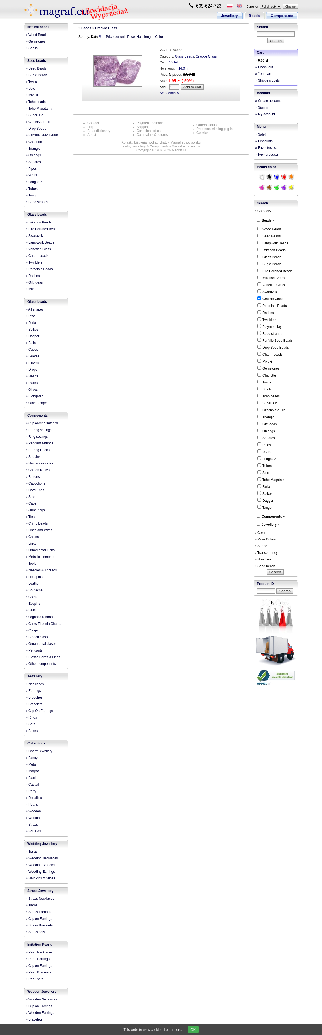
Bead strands (269, 333)
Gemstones (268, 368)
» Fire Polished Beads (42, 229)
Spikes (264, 493)
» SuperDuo (34, 115)
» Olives (32, 390)
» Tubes (32, 189)
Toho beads (268, 396)
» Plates (32, 383)
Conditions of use (150, 131)
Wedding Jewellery (42, 844)
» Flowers (33, 363)
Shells (264, 389)
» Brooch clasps (37, 637)
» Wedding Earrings (40, 872)
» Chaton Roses (38, 470)
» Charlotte (34, 142)
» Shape (261, 546)
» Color (260, 533)
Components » (273, 516)
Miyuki (264, 361)
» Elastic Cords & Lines (43, 657)
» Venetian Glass (38, 249)
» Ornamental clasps (41, 644)
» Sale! (260, 134)
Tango (264, 507)
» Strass (32, 825)
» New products (266, 154)
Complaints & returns (152, 135)
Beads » (268, 220)
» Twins (31, 82)
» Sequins (33, 457)
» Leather (33, 584)
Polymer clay (269, 326)
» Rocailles (34, 798)
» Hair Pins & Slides (40, 878)
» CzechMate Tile (38, 122)
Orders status (206, 125)
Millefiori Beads (271, 278)
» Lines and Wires (39, 530)
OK (193, 1029)
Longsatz (266, 458)
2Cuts (264, 451)
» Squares (33, 162)
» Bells (31, 610)
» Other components (41, 664)
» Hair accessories (39, 463)
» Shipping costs (267, 80)
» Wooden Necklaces (41, 999)
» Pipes (31, 169)
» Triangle (33, 149)
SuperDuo (267, 403)
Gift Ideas (267, 424)
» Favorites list (266, 148)
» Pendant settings (39, 443)
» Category (263, 211)
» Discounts (264, 141)
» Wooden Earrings (40, 1013)
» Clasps (32, 630)
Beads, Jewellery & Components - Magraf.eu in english (160, 146)
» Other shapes (37, 403)
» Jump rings (35, 510)
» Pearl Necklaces (39, 952)
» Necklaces (35, 684)
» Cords (31, 597)
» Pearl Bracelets (38, 972)
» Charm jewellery (39, 751)
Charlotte (266, 375)
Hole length (145, 37)
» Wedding (33, 818)
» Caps (31, 503)
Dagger (265, 500)
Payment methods (150, 123)
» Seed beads (265, 566)
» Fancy (32, 758)
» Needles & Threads (41, 570)
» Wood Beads (37, 35)
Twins (264, 382)
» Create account (268, 101)
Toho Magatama (271, 479)
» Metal (31, 764)
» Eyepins (33, 604)
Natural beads (38, 27)
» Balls (31, 343)
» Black (31, 778)
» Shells (32, 48)
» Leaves (32, 356)
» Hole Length (265, 559)
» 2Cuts (31, 175)
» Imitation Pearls (38, 222)
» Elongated (34, 396)
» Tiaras (32, 852)
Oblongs (266, 431)
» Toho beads (36, 102)
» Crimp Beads (37, 523)
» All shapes (35, 309)
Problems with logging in (214, 129)
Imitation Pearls (39, 945)
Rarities (265, 312)
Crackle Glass (106, 28)
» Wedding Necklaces (42, 858)
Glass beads (37, 215)
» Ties (30, 517)
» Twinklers (34, 262)
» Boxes (32, 731)
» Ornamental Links (40, 550)
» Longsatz (34, 182)
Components (282, 16)
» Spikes (32, 329)
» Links (31, 543)
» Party (31, 791)
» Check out (264, 67)
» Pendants (34, 650)
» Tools (31, 564)
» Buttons (33, 477)
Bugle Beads (269, 264)
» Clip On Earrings (39, 711)
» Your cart (263, 74)
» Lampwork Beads (40, 242)
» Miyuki (32, 95)
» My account (265, 114)
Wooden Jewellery (41, 992)
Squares (266, 438)
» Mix (30, 289)
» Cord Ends (35, 490)
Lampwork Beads (272, 243)
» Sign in (261, 107)
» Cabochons (35, 483)
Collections (36, 743)
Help (90, 127)
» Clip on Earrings (39, 919)
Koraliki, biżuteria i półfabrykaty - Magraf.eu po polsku (161, 142)
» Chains (32, 537)
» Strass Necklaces (40, 899)
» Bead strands (37, 202)
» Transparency (266, 553)
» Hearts (32, 376)
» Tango (32, 195)
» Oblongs (33, 155)
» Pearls (32, 805)
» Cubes (32, 349)
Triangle (265, 417)
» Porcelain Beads (39, 269)
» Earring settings (38, 430)
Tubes (264, 465)
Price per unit (116, 37)
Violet (173, 62)
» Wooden (33, 811)
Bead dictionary (98, 131)
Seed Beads (269, 236)
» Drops (31, 370)
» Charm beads (37, 256)
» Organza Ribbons (40, 617)
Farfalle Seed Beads (275, 340)
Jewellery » (270, 525)
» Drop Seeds (36, 129)
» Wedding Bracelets (41, 865)
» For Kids (33, 831)
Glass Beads (184, 56)
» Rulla (31, 323)
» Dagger (32, 336)
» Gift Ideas (34, 282)
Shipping (143, 127)
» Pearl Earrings (38, 959)
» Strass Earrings (38, 912)
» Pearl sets (34, 979)
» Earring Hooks (38, 450)
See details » (169, 93)
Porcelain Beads (272, 305)
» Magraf (32, 771)
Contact (93, 123)
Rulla (263, 486)
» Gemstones (35, 41)
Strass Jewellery (40, 891)
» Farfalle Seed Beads (42, 135)
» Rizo (30, 316)
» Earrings (33, 691)
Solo (263, 472)
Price (131, 37)
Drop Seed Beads (273, 347)
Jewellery (229, 16)
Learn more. (173, 1030)
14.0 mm (184, 68)
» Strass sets (35, 932)
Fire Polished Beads (274, 271)
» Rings (31, 717)
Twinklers (266, 319)
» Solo (30, 88)
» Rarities (33, 276)
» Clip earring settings (42, 423)
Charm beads (269, 354)
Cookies (202, 133)
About (91, 135)
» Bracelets (34, 704)
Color (159, 37)
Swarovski (267, 291)
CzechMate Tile (271, 410)
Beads (254, 16)
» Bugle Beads (36, 75)
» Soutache (34, 590)
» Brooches (34, 697)
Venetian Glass (271, 284)
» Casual (32, 784)
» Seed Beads (36, 68)
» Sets (30, 497)
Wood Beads (269, 229)
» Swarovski (35, 236)
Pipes (264, 444)
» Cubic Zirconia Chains (43, 624)
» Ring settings (37, 437)
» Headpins (34, 577)
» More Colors (265, 539)
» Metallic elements (40, 557)
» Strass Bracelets (39, 925)
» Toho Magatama (39, 108)
